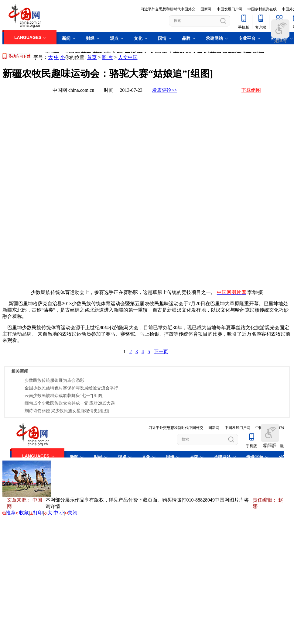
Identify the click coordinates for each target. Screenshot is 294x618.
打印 (38, 512)
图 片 (107, 57)
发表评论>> (164, 90)
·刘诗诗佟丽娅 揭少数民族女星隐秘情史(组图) (66, 411)
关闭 (72, 512)
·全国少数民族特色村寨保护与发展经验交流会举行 (70, 388)
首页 (92, 57)
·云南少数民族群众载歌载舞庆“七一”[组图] (63, 395)
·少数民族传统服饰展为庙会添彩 (53, 380)
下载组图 (251, 90)
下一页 (161, 351)
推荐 (10, 512)
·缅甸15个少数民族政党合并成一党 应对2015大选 (69, 403)
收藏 (24, 512)
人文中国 (128, 57)
